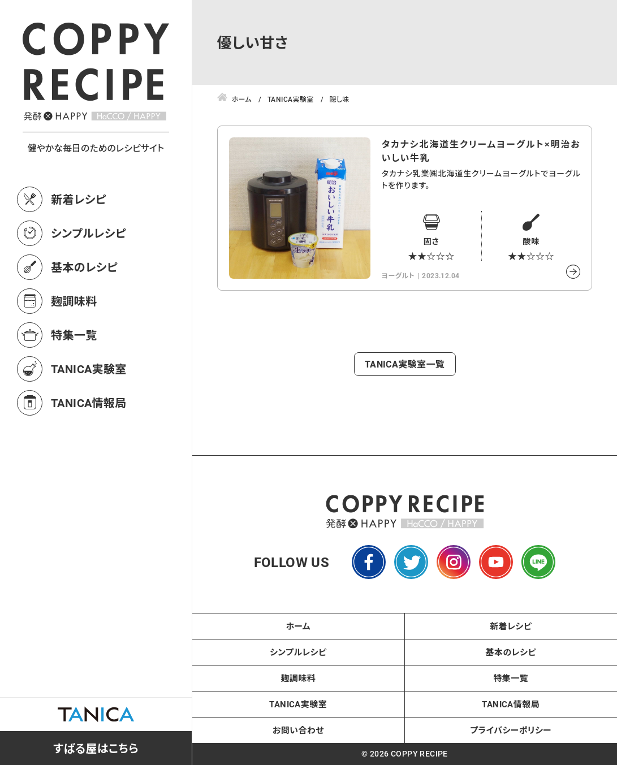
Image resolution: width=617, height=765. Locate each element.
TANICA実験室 (89, 368)
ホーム (298, 626)
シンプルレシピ (88, 233)
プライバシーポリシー (510, 730)
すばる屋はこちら (96, 748)
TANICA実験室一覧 (405, 364)
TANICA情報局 (89, 402)
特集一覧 (74, 334)
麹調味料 (74, 300)
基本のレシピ (84, 267)
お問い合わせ (298, 730)
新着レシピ (78, 199)
